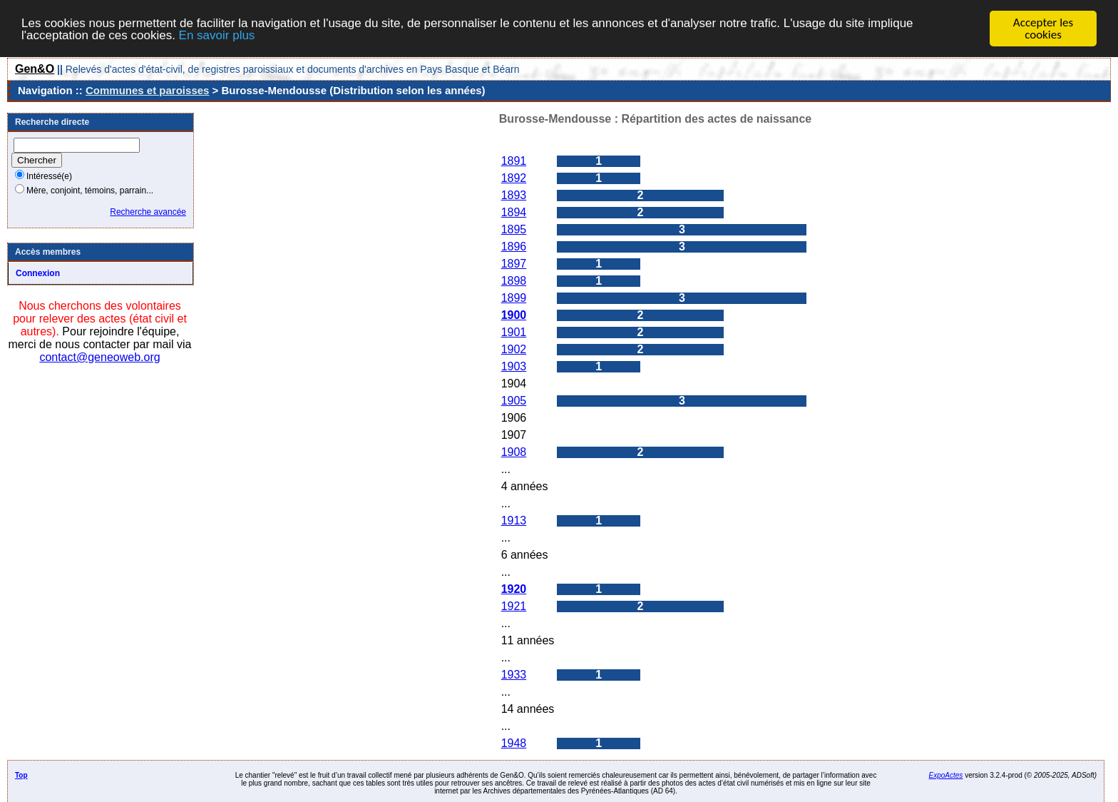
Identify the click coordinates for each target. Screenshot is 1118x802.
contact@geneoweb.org (99, 357)
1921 (514, 606)
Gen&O (34, 69)
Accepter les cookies (1043, 28)
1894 (514, 212)
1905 (514, 401)
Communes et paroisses (147, 90)
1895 (514, 229)
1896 (514, 246)
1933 (514, 675)
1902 (514, 349)
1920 (514, 589)
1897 (514, 264)
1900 (514, 315)
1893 (514, 195)
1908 (514, 452)
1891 (514, 161)
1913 (514, 520)
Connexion (38, 273)
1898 (514, 281)
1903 (514, 366)
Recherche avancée (148, 212)
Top (21, 775)
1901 (514, 332)
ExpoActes (946, 775)
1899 (514, 298)
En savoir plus (217, 34)
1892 (514, 178)
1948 (514, 743)
